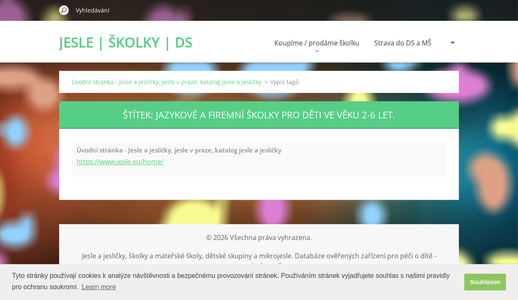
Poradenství (412, 43)
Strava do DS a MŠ (350, 43)
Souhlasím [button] (485, 282)
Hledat (64, 10)
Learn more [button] (99, 286)
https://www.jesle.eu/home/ (120, 161)
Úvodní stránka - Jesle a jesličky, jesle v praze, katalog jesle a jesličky (166, 82)
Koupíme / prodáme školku (264, 45)
